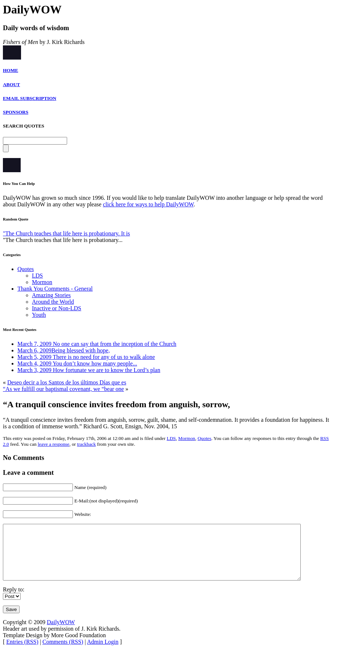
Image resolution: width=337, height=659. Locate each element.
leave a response (53, 444)
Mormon (42, 282)
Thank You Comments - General (55, 289)
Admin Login (103, 653)
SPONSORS (15, 112)
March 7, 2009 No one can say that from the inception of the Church (96, 344)
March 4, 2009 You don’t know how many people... (77, 363)
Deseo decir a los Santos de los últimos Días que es (66, 382)
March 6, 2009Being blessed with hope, (63, 350)
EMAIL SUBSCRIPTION (29, 98)
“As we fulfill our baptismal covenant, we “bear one (63, 389)
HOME (10, 70)
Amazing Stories (51, 295)
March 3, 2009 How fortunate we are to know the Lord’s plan (88, 370)
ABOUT (11, 84)
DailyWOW (61, 633)
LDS (37, 275)
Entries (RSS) (22, 653)
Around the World (53, 302)
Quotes (25, 269)
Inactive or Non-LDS (56, 308)
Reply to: (13, 600)
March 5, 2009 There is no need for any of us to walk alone (86, 357)
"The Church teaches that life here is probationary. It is (66, 233)
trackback (86, 444)
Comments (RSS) (62, 653)
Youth (39, 315)
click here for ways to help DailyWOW (148, 204)
